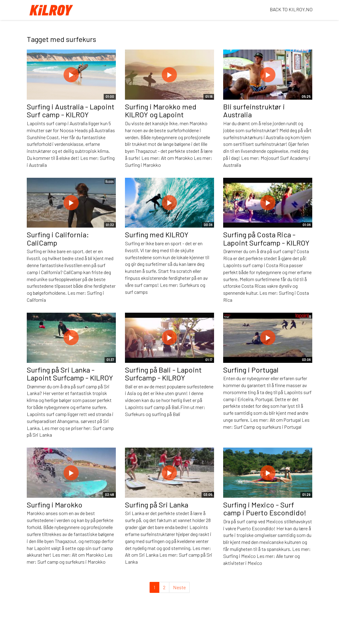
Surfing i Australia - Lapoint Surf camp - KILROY (70, 110)
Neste (179, 587)
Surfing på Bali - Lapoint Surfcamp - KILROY (163, 373)
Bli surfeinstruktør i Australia (254, 110)
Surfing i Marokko (54, 504)
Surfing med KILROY (157, 234)
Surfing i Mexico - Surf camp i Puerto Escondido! (264, 508)
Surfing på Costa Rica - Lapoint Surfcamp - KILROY (266, 238)
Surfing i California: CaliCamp (58, 238)
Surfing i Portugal (250, 369)
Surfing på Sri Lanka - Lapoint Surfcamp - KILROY (70, 373)
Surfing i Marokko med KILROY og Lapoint (160, 110)
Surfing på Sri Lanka (156, 504)
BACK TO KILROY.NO (291, 9)
